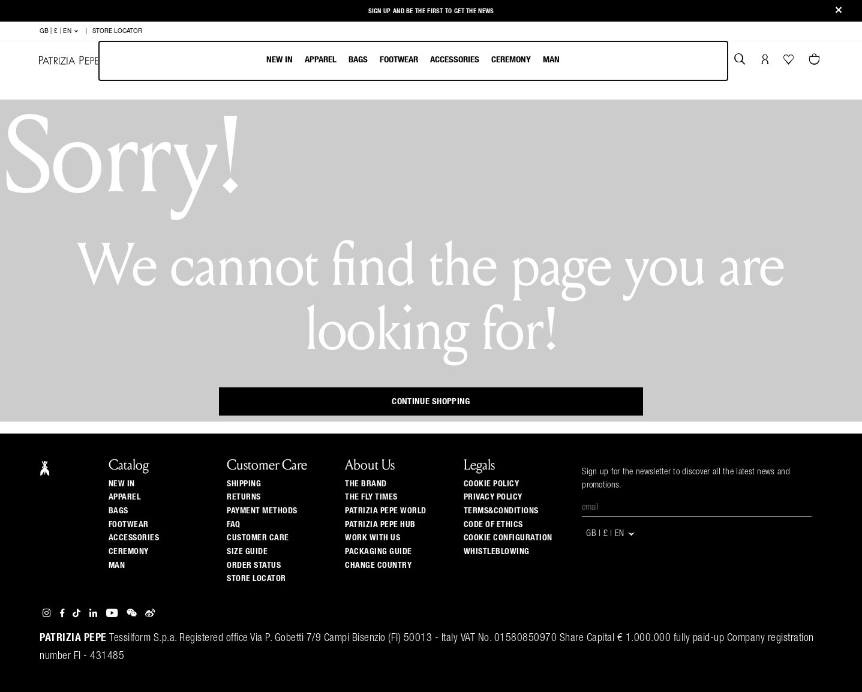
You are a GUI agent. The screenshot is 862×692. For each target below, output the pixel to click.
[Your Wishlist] (789, 62)
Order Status (254, 565)
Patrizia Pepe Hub (380, 524)
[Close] (838, 11)
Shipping (244, 484)
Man (551, 59)
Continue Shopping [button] (431, 401)
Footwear (399, 59)
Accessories (454, 59)
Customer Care (258, 538)
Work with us (372, 538)
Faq (234, 524)
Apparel (321, 59)
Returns (244, 497)
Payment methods (262, 511)
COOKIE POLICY (491, 484)
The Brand (366, 484)
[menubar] (413, 60)
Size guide (247, 551)
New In (279, 59)
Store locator (256, 578)
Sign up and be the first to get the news (431, 11)
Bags (358, 59)
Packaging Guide (378, 551)
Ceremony (511, 59)
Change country (378, 565)
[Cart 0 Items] (816, 60)
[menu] (413, 60)
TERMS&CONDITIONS (501, 511)
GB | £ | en (60, 31)
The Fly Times (371, 497)
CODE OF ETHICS (493, 524)
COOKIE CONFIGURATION (508, 538)
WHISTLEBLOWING (497, 551)
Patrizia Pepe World (386, 511)
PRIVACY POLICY (493, 497)
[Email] (697, 508)
